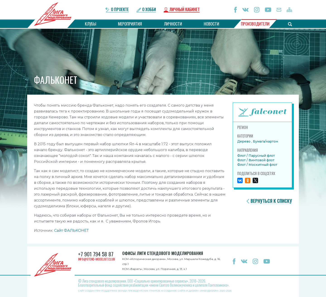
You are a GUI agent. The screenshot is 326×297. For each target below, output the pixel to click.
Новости (211, 24)
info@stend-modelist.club (96, 259)
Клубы (90, 24)
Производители (255, 24)
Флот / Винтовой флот (255, 160)
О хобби (149, 9)
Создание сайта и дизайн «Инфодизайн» (191, 290)
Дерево (244, 141)
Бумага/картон (265, 141)
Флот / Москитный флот (257, 165)
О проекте (120, 9)
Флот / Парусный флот (256, 156)
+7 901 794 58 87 (95, 254)
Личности (173, 24)
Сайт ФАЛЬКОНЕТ (71, 230)
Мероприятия (130, 24)
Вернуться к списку (271, 201)
